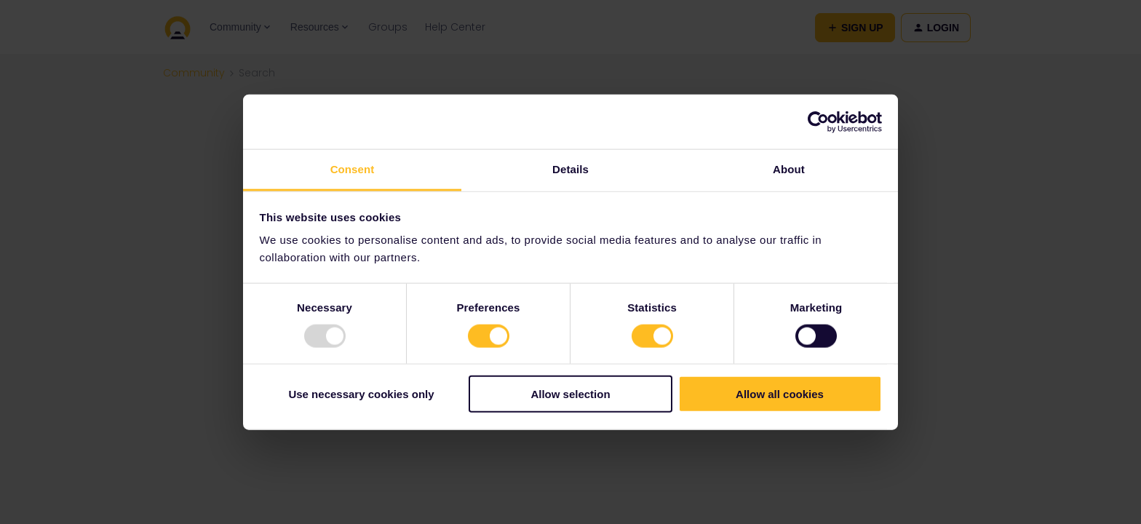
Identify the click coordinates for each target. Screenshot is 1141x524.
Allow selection (570, 394)
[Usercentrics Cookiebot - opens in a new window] (818, 121)
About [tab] (789, 169)
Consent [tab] (352, 169)
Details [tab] (570, 169)
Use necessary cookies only (361, 394)
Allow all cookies (780, 394)
